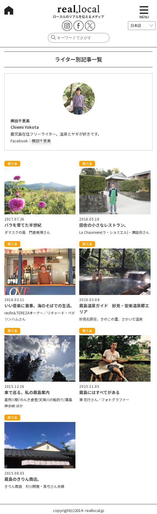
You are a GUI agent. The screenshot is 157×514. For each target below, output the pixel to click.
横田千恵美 (41, 140)
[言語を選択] (142, 25)
